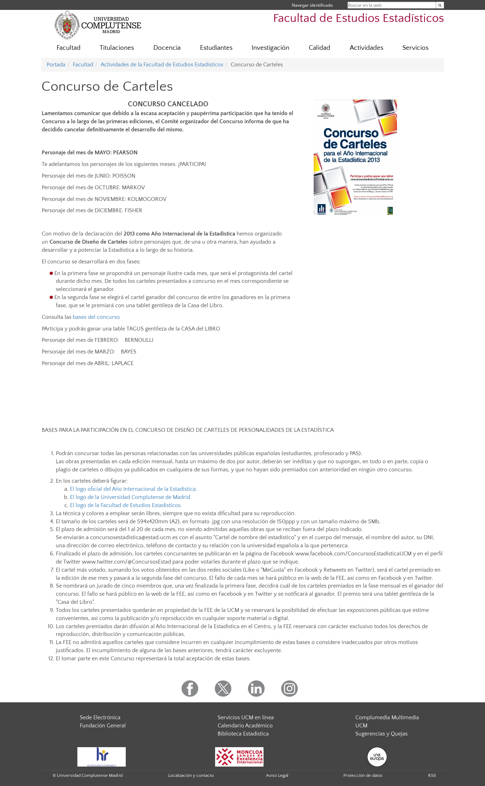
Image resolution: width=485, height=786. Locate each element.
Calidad (319, 48)
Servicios (415, 48)
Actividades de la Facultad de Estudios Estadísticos (162, 64)
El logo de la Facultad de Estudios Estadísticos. (126, 505)
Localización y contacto (191, 775)
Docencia (167, 48)
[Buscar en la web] (440, 5)
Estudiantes (216, 48)
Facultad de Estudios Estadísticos (358, 18)
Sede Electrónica (100, 717)
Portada (56, 64)
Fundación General (103, 725)
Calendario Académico (245, 725)
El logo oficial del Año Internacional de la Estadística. (133, 489)
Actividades (366, 48)
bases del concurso (96, 317)
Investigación (270, 48)
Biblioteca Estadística (243, 734)
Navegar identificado (312, 5)
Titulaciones (117, 48)
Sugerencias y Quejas (381, 734)
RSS (432, 775)
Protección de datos (363, 775)
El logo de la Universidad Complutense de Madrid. (130, 497)
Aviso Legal (277, 775)
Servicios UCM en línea (246, 717)
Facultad (69, 48)
